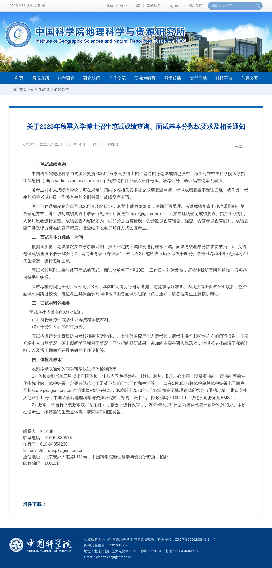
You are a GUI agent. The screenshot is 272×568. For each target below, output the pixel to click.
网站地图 (154, 5)
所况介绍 (40, 78)
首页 (23, 89)
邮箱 (109, 5)
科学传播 (172, 78)
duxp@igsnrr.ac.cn (65, 450)
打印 (98, 144)
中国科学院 (194, 5)
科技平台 (223, 78)
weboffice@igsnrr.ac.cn (114, 557)
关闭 (113, 144)
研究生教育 (145, 78)
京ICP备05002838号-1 (192, 539)
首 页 (18, 78)
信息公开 (249, 78)
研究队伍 (91, 78)
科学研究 (66, 78)
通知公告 (61, 89)
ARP (123, 5)
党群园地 (198, 78)
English (173, 5)
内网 (136, 5)
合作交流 (117, 78)
